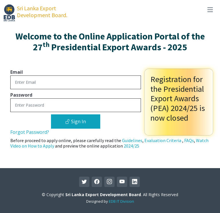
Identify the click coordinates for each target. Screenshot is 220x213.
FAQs (189, 140)
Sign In (75, 121)
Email (16, 72)
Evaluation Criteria (163, 140)
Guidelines (132, 140)
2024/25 (131, 146)
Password (21, 95)
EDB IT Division (121, 201)
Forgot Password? (29, 132)
